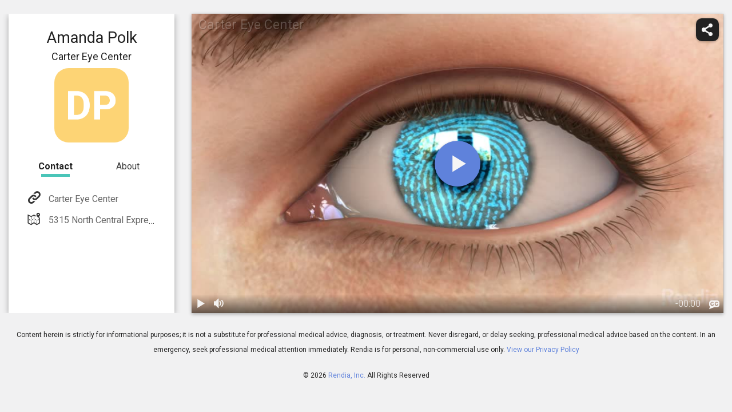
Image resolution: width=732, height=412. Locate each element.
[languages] (714, 305)
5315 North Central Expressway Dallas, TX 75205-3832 (157, 220)
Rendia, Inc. (346, 375)
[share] (707, 29)
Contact (55, 166)
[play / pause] (201, 304)
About (128, 166)
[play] (457, 164)
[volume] (219, 304)
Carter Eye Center (82, 198)
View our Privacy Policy (543, 350)
